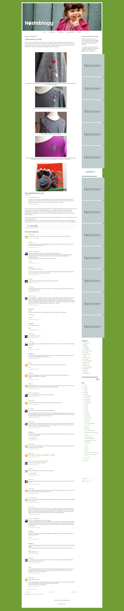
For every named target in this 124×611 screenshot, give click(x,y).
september (86, 401)
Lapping (34, 227)
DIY (84, 344)
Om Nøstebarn (51, 32)
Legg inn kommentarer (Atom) (36, 594)
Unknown (30, 234)
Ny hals (85, 445)
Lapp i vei (86, 448)
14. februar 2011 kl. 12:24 (33, 358)
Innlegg (85, 478)
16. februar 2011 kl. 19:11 (33, 586)
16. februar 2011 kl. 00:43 (33, 562)
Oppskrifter (85, 362)
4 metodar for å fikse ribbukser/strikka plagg (89, 438)
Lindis (29, 373)
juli (85, 405)
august (85, 403)
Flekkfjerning (87, 421)
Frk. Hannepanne (32, 197)
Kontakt (79, 32)
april (85, 410)
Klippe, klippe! (87, 419)
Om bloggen (61, 32)
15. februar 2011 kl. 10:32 (33, 539)
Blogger (64, 604)
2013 (84, 390)
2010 (84, 460)
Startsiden (51, 592)
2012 (84, 392)
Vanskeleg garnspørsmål (89, 423)
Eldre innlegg (74, 592)
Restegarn (85, 365)
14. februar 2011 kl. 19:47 (33, 475)
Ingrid (29, 242)
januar (85, 457)
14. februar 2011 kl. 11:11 (33, 247)
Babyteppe (85, 343)
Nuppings (86, 447)
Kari (29, 362)
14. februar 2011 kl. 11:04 (33, 238)
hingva (29, 453)
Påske (84, 363)
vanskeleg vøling (87, 417)
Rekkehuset (31, 296)
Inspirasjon (30, 227)
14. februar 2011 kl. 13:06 (33, 388)
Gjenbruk (85, 349)
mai (85, 408)
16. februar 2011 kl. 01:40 (33, 573)
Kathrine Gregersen (32, 251)
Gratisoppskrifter (71, 32)
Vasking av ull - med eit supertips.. (91, 452)
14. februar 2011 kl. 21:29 (33, 484)
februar (86, 414)
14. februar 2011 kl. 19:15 (33, 464)
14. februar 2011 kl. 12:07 (33, 329)
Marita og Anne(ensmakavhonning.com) (37, 461)
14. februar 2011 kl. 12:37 (33, 369)
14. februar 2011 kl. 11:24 (33, 274)
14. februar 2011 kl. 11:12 (33, 263)
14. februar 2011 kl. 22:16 (33, 493)
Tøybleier (85, 371)
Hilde (29, 279)
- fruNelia (30, 334)
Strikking (85, 368)
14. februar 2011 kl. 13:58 (33, 404)
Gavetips (85, 347)
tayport (30, 488)
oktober (86, 399)
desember (86, 395)
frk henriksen (31, 497)
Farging (84, 346)
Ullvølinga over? (87, 415)
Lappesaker (86, 450)
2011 (84, 394)
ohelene (30, 286)
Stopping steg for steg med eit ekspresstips (90, 441)
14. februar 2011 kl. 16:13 (33, 439)
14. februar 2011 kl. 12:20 (33, 349)
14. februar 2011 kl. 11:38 (33, 291)
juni (85, 407)
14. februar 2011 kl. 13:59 (33, 417)
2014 (84, 388)
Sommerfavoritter (86, 367)
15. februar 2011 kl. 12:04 (33, 553)
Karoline (30, 342)
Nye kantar (86, 427)
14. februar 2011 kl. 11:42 (33, 319)
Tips (37, 227)
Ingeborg (30, 421)
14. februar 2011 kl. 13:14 (33, 396)
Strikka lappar (87, 443)
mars (85, 412)
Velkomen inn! (87, 425)
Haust (29, 468)
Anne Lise (30, 506)
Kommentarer (86, 481)
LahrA (29, 479)
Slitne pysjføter (87, 428)
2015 (84, 387)
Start (44, 32)
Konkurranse (85, 357)
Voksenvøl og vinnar (88, 435)
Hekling (84, 352)
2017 (84, 385)
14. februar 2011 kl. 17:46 (33, 456)
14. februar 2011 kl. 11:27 (33, 282)
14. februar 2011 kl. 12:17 (33, 337)
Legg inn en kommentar (32, 589)
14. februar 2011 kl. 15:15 (33, 428)
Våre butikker (86, 373)
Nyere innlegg (28, 592)
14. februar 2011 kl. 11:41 (33, 305)
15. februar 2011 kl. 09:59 (33, 527)
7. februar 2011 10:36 (33, 204)
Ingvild (29, 383)
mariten (30, 408)
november (86, 397)
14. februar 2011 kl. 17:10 (33, 449)
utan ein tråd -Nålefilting (89, 430)
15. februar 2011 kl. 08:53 (33, 514)
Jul (83, 355)
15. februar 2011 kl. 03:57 (33, 502)
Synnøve (30, 444)
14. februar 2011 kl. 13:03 (33, 379)
